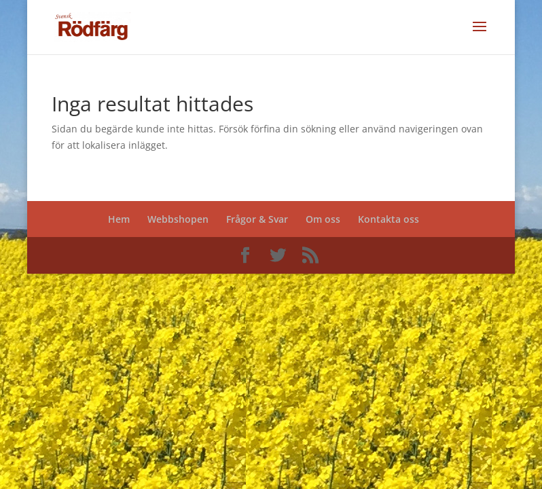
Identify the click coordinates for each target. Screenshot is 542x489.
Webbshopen (178, 219)
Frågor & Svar (257, 219)
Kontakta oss (388, 219)
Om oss (323, 219)
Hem (119, 219)
